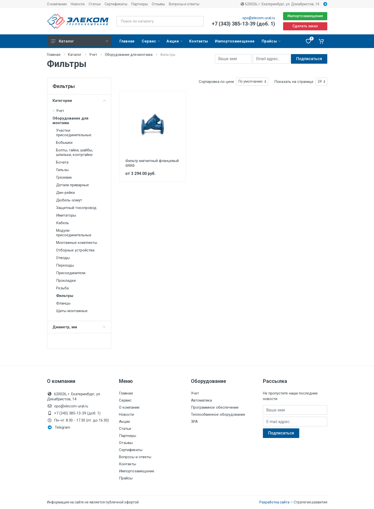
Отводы (63, 258)
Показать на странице (293, 81)
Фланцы (63, 303)
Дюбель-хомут (69, 200)
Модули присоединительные (73, 232)
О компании (57, 4)
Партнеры (139, 4)
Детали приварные (72, 185)
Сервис (125, 400)
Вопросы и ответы (184, 4)
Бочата (62, 162)
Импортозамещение (305, 16)
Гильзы (62, 170)
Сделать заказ (305, 26)
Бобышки (64, 142)
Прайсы (126, 478)
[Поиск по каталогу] (160, 21)
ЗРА (194, 421)
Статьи (95, 4)
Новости (78, 4)
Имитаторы (66, 215)
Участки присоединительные (73, 132)
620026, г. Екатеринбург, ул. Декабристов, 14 (280, 4)
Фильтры (64, 295)
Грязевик (64, 177)
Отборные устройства (75, 250)
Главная (53, 55)
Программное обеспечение (215, 407)
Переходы (65, 265)
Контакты (127, 464)
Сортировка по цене (216, 81)
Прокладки (66, 280)
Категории (79, 100)
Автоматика (201, 400)
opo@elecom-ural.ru (258, 18)
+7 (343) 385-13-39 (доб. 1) (243, 24)
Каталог (79, 41)
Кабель (62, 223)
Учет (93, 55)
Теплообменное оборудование (218, 414)
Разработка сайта (274, 502)
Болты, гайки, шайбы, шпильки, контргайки (74, 152)
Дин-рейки (65, 192)
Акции (124, 421)
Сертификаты (116, 4)
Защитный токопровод (76, 207)
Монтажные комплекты (76, 242)
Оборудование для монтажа (129, 55)
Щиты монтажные (72, 311)
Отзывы (158, 4)
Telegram (59, 427)
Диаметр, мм (79, 327)
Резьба (62, 288)
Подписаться (309, 58)
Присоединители (70, 273)
